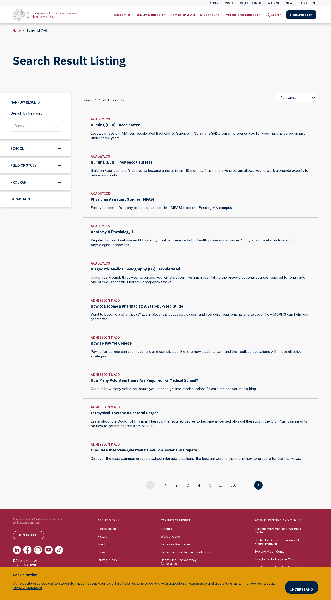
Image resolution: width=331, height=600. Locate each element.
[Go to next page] (258, 485)
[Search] (273, 14)
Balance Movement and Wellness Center (278, 530)
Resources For (301, 15)
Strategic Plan (107, 560)
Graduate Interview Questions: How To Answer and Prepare (144, 450)
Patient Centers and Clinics (278, 520)
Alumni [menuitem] (273, 3)
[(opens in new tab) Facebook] (27, 550)
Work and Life (170, 536)
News (101, 552)
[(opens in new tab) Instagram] (38, 550)
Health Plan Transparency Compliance (179, 561)
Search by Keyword (26, 113)
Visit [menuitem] (229, 3)
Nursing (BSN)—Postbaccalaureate (121, 162)
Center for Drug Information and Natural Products (277, 541)
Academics (122, 15)
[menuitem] (122, 14)
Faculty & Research (150, 15)
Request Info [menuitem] (250, 3)
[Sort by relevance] (297, 97)
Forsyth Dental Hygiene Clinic (275, 559)
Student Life (210, 15)
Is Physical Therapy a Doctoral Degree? (126, 412)
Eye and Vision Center (270, 551)
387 (233, 485)
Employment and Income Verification (186, 552)
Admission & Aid (182, 15)
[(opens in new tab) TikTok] (59, 550)
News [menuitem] (290, 3)
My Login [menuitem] (308, 3)
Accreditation (107, 528)
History (102, 536)
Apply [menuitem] (213, 3)
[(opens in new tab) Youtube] (48, 550)
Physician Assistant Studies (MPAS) (122, 199)
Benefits (166, 528)
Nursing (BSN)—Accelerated (115, 125)
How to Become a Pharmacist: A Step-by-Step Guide (137, 306)
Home (17, 30)
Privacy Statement (27, 588)
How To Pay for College (111, 343)
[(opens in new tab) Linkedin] (17, 550)
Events (102, 544)
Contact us (28, 535)
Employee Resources (175, 544)
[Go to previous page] (150, 485)
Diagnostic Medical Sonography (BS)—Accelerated (135, 269)
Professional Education (242, 15)
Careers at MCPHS (175, 520)
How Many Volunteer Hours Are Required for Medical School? (144, 380)
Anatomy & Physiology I (112, 231)
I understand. (302, 587)
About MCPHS (108, 520)
